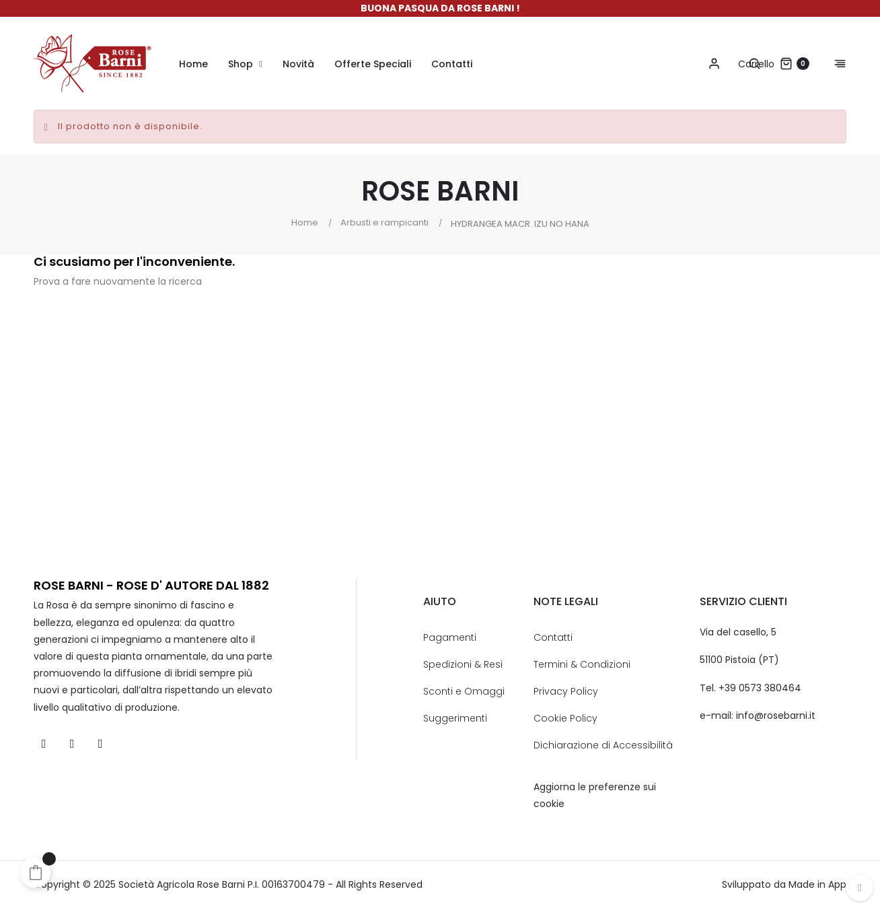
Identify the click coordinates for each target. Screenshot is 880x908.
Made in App (817, 884)
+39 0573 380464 (760, 688)
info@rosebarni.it (775, 715)
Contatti (553, 637)
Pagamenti (449, 637)
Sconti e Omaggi (464, 691)
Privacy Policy (566, 691)
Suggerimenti (455, 718)
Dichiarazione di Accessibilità (603, 745)
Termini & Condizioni (582, 664)
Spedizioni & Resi (463, 664)
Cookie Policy (565, 718)
